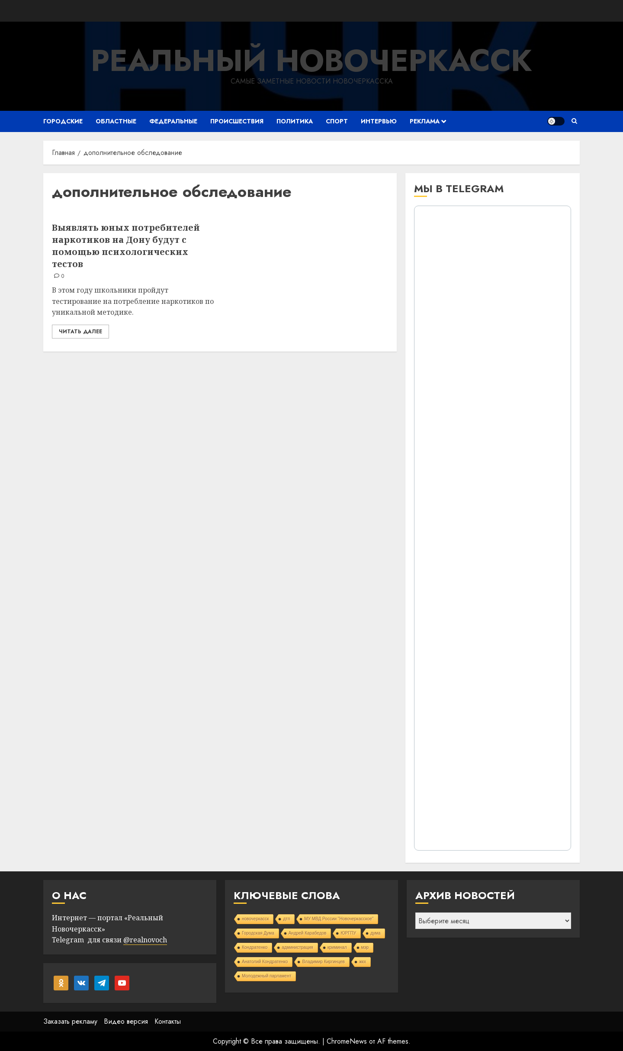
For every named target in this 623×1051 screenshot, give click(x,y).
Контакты (167, 1021)
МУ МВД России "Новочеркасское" (338, 918)
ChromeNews (347, 1041)
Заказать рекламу (70, 1021)
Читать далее (80, 331)
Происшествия (236, 121)
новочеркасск (255, 918)
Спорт (337, 121)
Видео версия (126, 1021)
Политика (294, 121)
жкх (362, 961)
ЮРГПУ (348, 933)
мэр (365, 947)
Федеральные (173, 121)
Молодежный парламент (266, 976)
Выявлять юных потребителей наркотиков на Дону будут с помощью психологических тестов (126, 246)
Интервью (379, 121)
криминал (337, 947)
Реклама (425, 121)
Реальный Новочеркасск (311, 60)
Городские (63, 121)
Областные (116, 121)
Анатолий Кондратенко (265, 961)
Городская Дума (258, 933)
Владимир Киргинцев (323, 961)
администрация (297, 947)
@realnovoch (145, 940)
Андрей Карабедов (308, 933)
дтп (286, 918)
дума (375, 933)
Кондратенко (254, 947)
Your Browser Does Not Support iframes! (492, 528)
